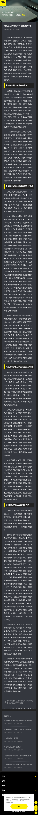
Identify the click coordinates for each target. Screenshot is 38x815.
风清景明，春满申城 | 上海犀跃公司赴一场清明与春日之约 (19, 722)
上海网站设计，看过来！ (12, 739)
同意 (19, 806)
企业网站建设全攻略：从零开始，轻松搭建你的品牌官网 (19, 731)
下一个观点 (27, 710)
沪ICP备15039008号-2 (19, 811)
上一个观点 (10, 710)
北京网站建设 (11, 702)
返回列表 (19, 710)
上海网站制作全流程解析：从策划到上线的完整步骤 (19, 766)
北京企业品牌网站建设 (16, 704)
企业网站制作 (20, 702)
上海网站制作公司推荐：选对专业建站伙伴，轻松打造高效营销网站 (19, 757)
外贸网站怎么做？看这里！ (12, 748)
